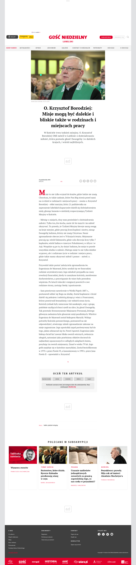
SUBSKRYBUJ (106, 36)
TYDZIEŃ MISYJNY (53, 424)
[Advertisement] (68, 16)
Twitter (88, 179)
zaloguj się (119, 36)
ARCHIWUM (51, 47)
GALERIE (65, 47)
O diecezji (124, 47)
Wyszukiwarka (128, 36)
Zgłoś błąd (13, 551)
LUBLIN (45, 424)
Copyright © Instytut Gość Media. (106, 551)
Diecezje (111, 47)
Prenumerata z (24, 35)
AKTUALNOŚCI (25, 47)
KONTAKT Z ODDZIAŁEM (81, 47)
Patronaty (97, 47)
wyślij (95, 179)
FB (84, 179)
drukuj (92, 179)
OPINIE (38, 47)
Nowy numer (11, 47)
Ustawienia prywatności (47, 539)
